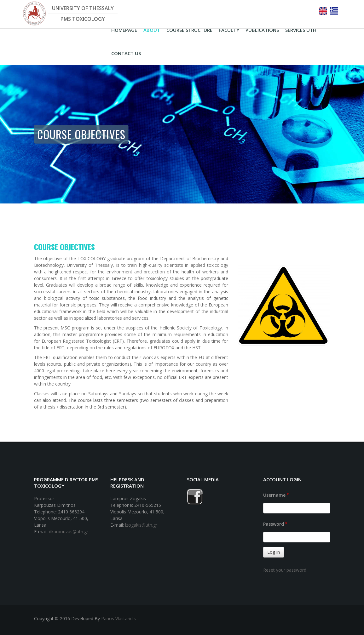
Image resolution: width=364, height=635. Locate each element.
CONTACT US (126, 53)
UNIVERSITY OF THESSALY (83, 8)
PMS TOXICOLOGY (83, 18)
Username (274, 495)
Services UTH (300, 30)
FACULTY (229, 30)
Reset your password (284, 570)
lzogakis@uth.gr (141, 525)
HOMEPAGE (124, 30)
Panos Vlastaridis (118, 618)
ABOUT (151, 30)
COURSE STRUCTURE (189, 30)
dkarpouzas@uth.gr (68, 532)
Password (273, 524)
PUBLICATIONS (262, 30)
